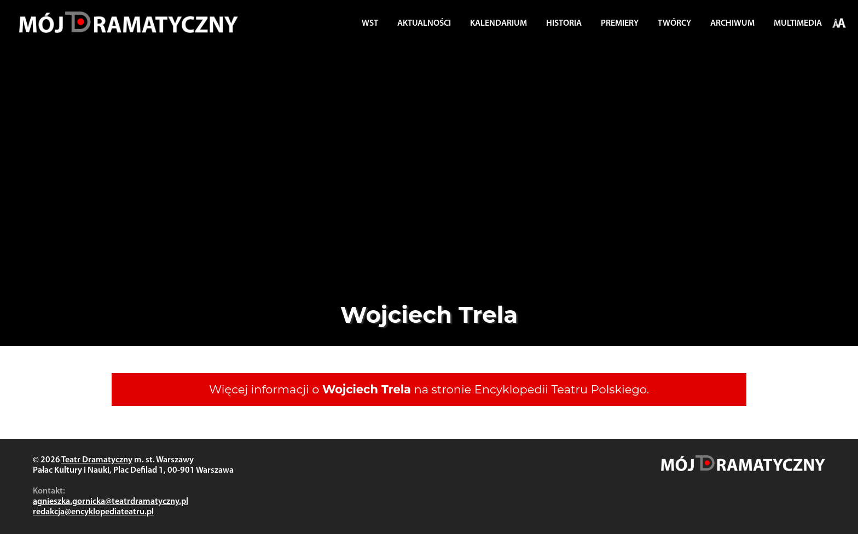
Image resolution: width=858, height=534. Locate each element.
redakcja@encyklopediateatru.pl (93, 512)
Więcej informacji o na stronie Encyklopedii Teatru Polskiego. (429, 389)
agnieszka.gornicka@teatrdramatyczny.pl (110, 501)
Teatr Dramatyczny (96, 460)
